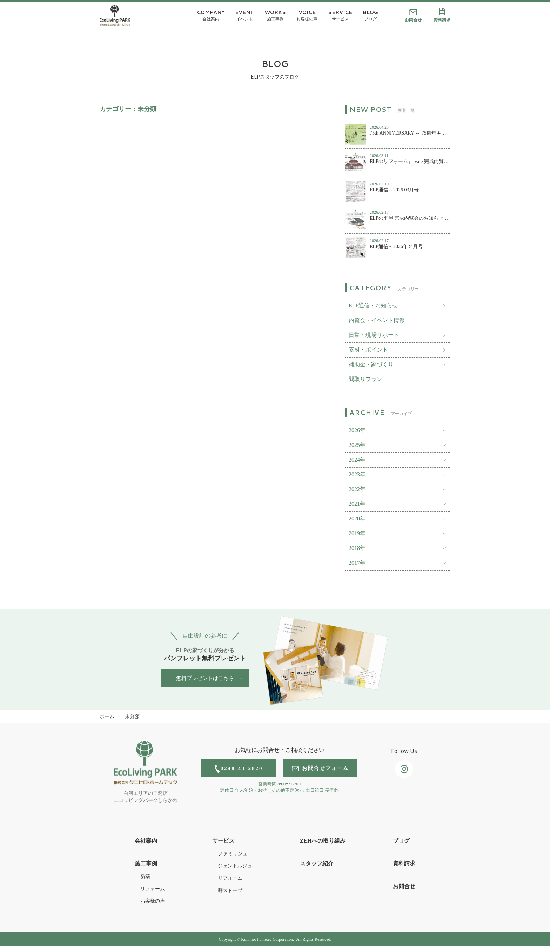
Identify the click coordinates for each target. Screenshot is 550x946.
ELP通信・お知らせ (373, 305)
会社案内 (146, 841)
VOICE (306, 15)
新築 (145, 876)
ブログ (401, 841)
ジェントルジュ (235, 866)
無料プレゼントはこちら (205, 678)
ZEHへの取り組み (323, 841)
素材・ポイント (368, 350)
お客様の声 (152, 901)
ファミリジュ (232, 853)
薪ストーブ (230, 890)
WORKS (275, 15)
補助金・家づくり (371, 364)
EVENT (244, 15)
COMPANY (210, 15)
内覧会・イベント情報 (377, 320)
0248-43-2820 (239, 769)
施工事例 (146, 863)
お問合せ (413, 15)
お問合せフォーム (320, 768)
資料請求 (442, 15)
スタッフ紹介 (317, 863)
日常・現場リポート (374, 335)
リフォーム (152, 888)
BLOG (370, 15)
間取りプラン (365, 379)
